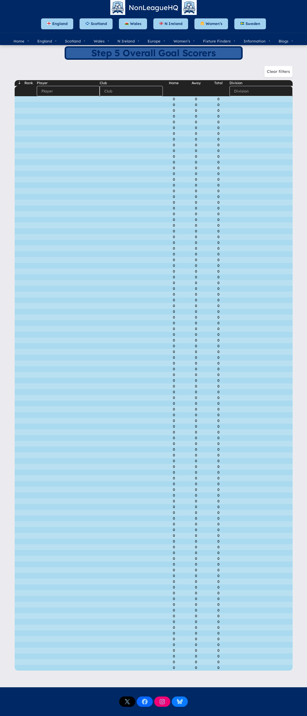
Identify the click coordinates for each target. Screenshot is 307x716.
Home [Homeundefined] (174, 83)
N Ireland (171, 23)
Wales (133, 23)
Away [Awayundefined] (196, 83)
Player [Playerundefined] (42, 83)
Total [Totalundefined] (218, 83)
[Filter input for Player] (68, 91)
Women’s (211, 23)
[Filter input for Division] (260, 91)
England (57, 23)
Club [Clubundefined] (103, 83)
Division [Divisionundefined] (235, 83)
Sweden (250, 23)
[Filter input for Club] (131, 91)
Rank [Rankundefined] (28, 83)
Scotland (96, 23)
